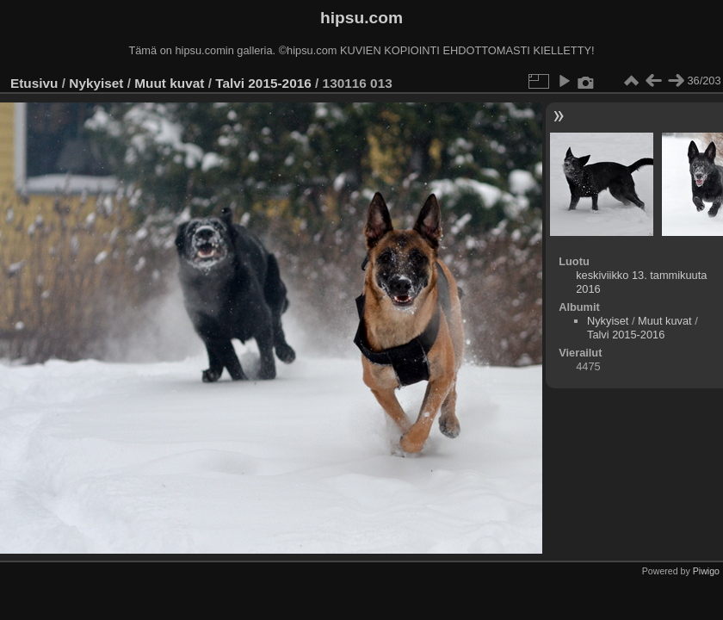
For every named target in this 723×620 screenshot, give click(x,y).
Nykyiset (96, 83)
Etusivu (34, 83)
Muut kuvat (169, 83)
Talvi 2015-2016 (263, 83)
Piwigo (706, 571)
